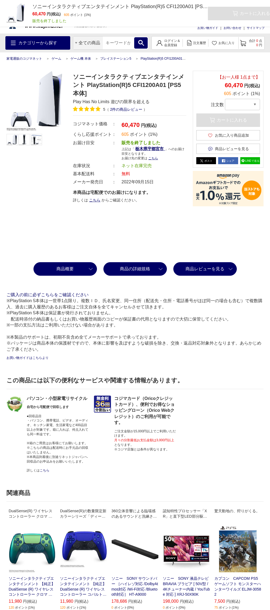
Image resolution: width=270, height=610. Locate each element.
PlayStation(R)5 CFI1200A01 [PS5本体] (169, 58)
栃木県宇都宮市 (150, 148)
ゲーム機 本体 (80, 58)
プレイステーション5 (115, 58)
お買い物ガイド (207, 27)
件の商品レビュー (126, 109)
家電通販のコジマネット (24, 58)
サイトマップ (256, 27)
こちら (153, 158)
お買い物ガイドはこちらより (27, 358)
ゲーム (56, 58)
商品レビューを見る (204, 269)
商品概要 (65, 269)
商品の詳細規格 (135, 269)
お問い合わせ (232, 27)
